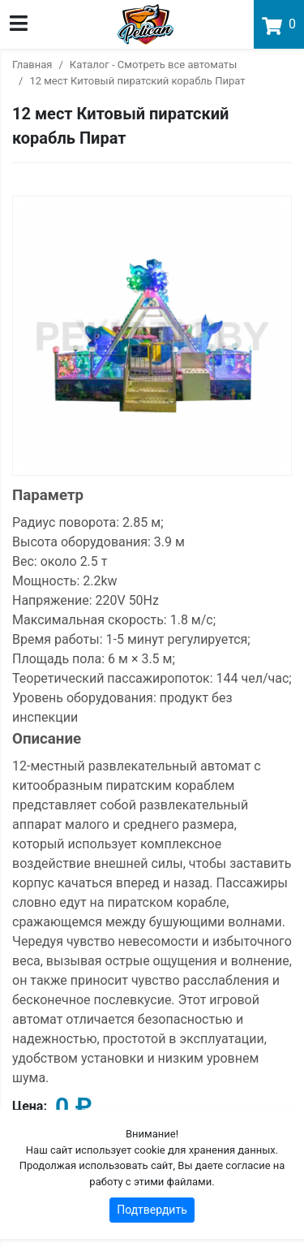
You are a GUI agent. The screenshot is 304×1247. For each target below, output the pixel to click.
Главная (32, 64)
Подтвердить (152, 1209)
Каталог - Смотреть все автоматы (153, 64)
